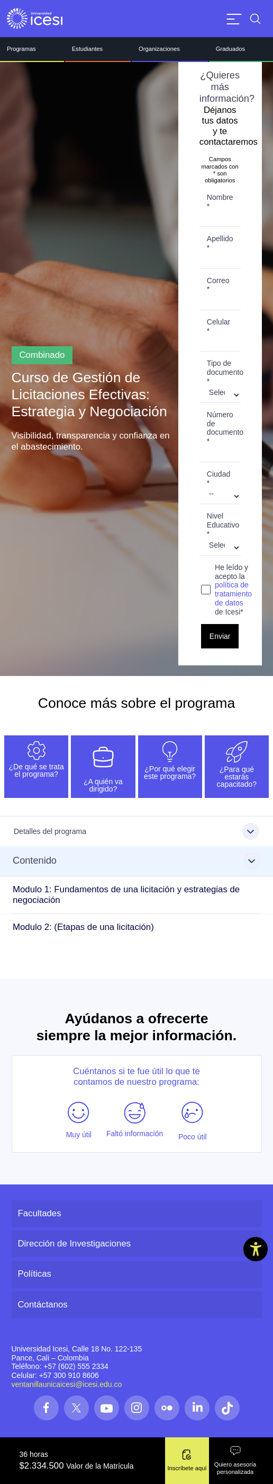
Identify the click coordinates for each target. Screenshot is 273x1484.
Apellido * (220, 243)
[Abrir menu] (234, 18)
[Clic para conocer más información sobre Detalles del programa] (136, 831)
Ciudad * (218, 478)
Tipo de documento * (224, 372)
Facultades (39, 1213)
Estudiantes (87, 49)
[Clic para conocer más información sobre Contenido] (136, 861)
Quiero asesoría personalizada (235, 1460)
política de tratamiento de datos (233, 594)
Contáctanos (43, 1304)
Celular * (218, 326)
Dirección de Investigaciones (74, 1244)
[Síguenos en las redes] (46, 1407)
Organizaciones (159, 49)
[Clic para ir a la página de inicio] (34, 18)
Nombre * (220, 201)
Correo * (218, 285)
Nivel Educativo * (223, 525)
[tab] (36, 766)
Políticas (34, 1274)
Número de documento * (224, 427)
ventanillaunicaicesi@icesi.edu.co (67, 1384)
